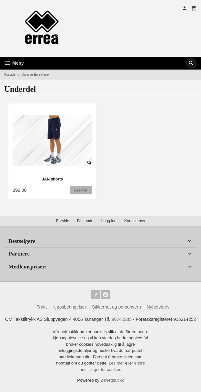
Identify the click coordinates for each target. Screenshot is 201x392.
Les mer (117, 363)
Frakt (41, 307)
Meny (14, 63)
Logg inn (108, 221)
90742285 (122, 319)
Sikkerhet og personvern (116, 307)
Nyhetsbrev (158, 307)
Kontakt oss (134, 221)
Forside (9, 74)
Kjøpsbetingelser (69, 307)
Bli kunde (85, 221)
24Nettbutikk (112, 380)
